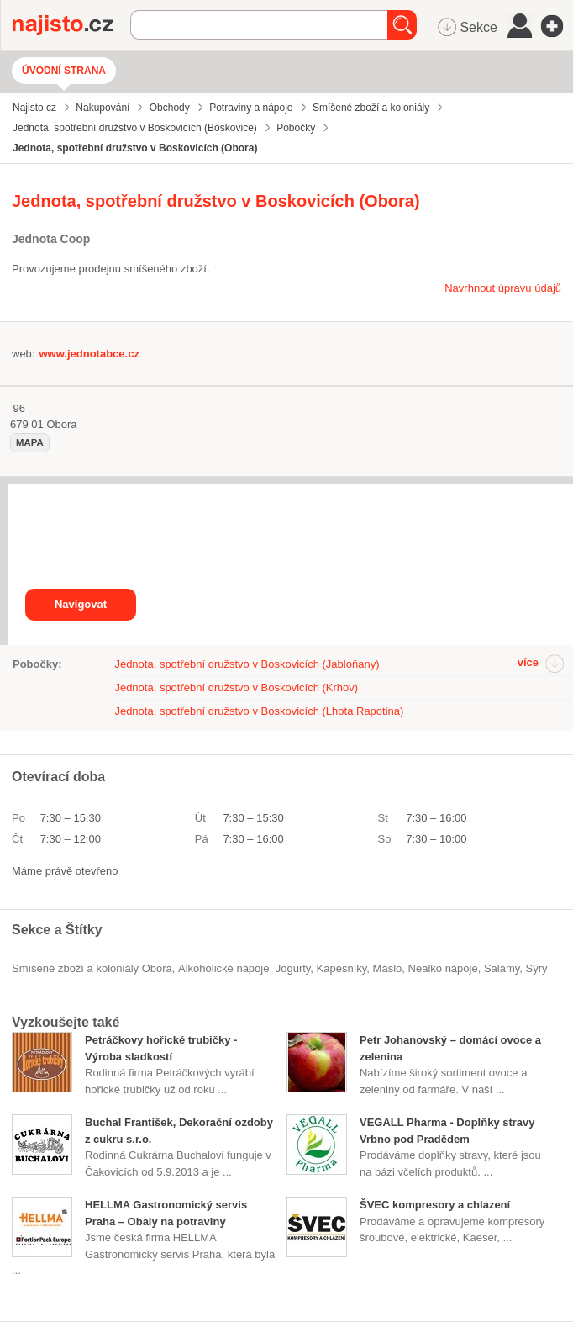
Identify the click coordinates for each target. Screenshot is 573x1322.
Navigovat (81, 604)
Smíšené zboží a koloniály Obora (92, 968)
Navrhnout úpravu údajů (502, 288)
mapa (30, 442)
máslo (387, 968)
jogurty (293, 968)
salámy (501, 968)
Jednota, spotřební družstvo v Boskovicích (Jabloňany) (246, 664)
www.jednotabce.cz (89, 353)
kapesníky (342, 968)
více (528, 662)
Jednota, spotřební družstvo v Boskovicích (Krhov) (236, 687)
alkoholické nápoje (223, 968)
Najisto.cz (71, 25)
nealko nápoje (443, 968)
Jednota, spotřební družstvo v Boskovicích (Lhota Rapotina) (258, 711)
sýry (537, 968)
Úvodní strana (64, 71)
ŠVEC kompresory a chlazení (435, 1204)
